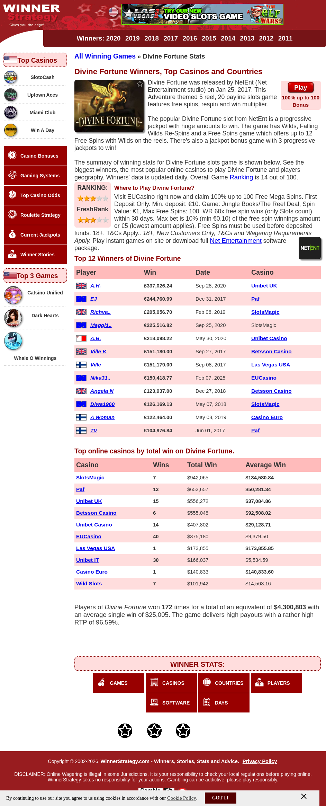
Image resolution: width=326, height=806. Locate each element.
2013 (247, 38)
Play (300, 87)
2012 (266, 38)
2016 (190, 38)
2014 (228, 38)
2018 (151, 38)
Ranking (241, 177)
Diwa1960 (102, 404)
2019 (132, 38)
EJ (93, 299)
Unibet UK (264, 286)
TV (93, 430)
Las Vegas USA (270, 364)
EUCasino (264, 378)
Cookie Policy (181, 798)
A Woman (102, 417)
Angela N (102, 391)
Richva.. (100, 312)
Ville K (98, 351)
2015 (209, 38)
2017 (170, 38)
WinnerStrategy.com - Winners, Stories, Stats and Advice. (169, 761)
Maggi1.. (101, 325)
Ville (95, 364)
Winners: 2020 (99, 38)
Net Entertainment (236, 240)
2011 (285, 38)
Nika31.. (100, 378)
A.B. (95, 338)
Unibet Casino (269, 338)
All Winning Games (105, 56)
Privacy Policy (260, 761)
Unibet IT (87, 560)
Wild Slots (89, 583)
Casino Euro (267, 417)
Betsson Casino (271, 351)
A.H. (95, 286)
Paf (255, 299)
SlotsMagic (265, 312)
